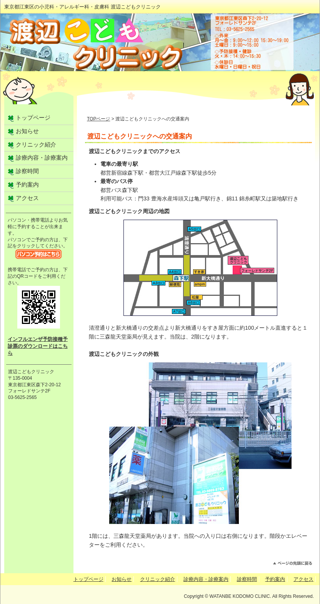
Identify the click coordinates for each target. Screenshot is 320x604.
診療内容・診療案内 (42, 158)
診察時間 (27, 171)
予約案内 (27, 185)
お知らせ (27, 131)
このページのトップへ (292, 563)
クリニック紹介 (36, 145)
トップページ (33, 118)
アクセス (27, 198)
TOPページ (98, 119)
